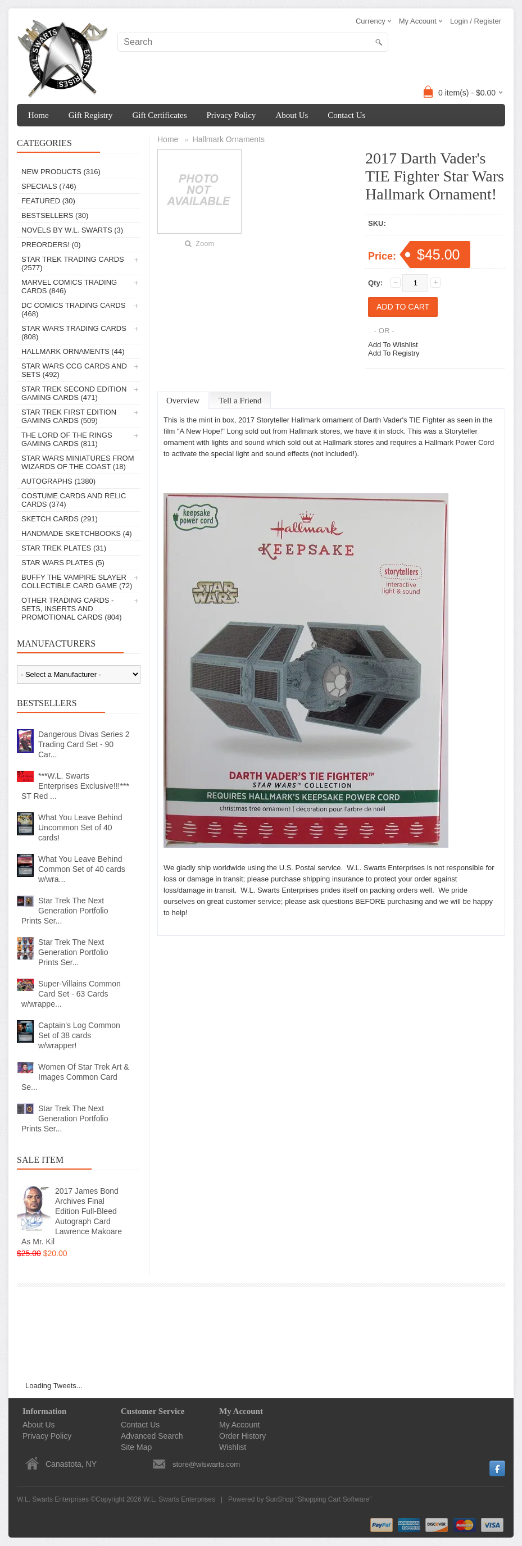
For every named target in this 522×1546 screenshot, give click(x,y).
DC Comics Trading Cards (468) (73, 309)
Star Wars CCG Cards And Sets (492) (74, 370)
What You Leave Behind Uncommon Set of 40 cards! (80, 827)
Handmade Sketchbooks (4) (76, 533)
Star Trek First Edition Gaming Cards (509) (68, 416)
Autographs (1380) (58, 481)
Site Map (136, 1447)
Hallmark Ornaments (229, 139)
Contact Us (346, 115)
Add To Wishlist (393, 344)
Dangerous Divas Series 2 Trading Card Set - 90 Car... (84, 744)
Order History (242, 1435)
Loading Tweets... (54, 1385)
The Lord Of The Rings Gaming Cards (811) (66, 439)
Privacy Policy (231, 115)
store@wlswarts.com (206, 1464)
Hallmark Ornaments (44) (72, 351)
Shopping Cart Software (333, 1499)
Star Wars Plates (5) (63, 562)
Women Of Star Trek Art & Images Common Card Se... (75, 1077)
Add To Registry (394, 353)
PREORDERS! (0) (50, 244)
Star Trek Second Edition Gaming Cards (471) (73, 393)
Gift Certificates (159, 115)
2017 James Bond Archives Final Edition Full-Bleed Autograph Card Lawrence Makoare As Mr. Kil (71, 1216)
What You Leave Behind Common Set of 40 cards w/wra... (81, 869)
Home (38, 115)
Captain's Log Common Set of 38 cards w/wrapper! (79, 1035)
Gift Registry (91, 115)
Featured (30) (48, 201)
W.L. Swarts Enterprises (179, 1499)
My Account (239, 1424)
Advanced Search (152, 1435)
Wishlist (232, 1447)
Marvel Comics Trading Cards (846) (69, 286)
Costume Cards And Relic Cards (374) (73, 500)
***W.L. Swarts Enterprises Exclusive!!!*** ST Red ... (75, 786)
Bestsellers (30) (54, 215)
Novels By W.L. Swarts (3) (72, 230)
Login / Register (475, 21)
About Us (291, 115)
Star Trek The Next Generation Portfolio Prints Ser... (64, 910)
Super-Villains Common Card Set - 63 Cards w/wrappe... (71, 993)
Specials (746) (48, 186)
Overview (182, 400)
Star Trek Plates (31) (63, 548)
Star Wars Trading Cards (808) (73, 332)
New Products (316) (61, 171)
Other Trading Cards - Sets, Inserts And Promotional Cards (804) (71, 608)
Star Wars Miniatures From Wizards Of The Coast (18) (77, 462)
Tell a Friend (240, 400)
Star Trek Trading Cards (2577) (72, 263)
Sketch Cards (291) (59, 519)
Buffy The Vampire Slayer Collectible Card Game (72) (76, 581)
